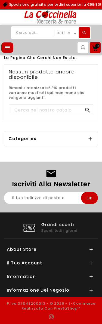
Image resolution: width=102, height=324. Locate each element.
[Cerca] (51, 110)
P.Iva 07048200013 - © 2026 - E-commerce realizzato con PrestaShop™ (51, 306)
